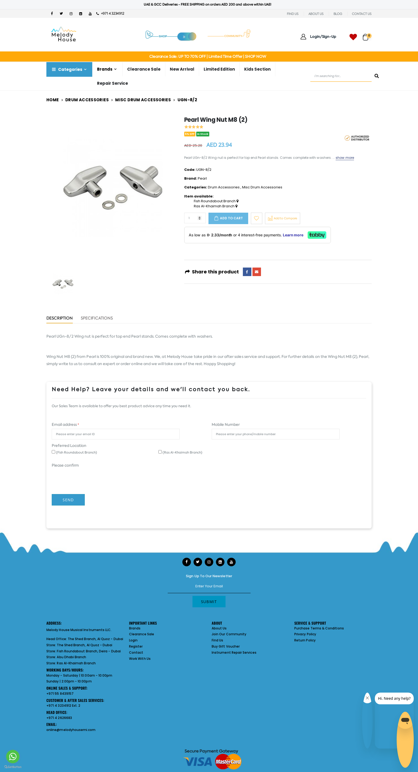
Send (68, 499)
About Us (219, 628)
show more (345, 157)
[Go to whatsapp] (12, 756)
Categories (66, 69)
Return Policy (305, 640)
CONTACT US (362, 14)
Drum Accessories (87, 100)
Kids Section (257, 69)
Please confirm (65, 465)
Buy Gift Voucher (226, 646)
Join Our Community (229, 634)
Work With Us (140, 658)
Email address (65, 424)
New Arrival (182, 69)
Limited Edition (219, 69)
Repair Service (112, 83)
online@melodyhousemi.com (71, 729)
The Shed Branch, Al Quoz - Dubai (95, 639)
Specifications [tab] (97, 318)
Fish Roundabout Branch (216, 201)
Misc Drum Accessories (143, 100)
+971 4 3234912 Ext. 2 (63, 705)
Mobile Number (226, 424)
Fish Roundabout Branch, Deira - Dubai (88, 651)
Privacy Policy (305, 634)
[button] (367, 34)
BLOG (337, 14)
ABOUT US (316, 14)
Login (133, 640)
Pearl (202, 178)
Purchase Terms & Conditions (319, 628)
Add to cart (231, 218)
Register (136, 646)
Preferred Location (69, 445)
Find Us (217, 640)
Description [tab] (59, 318)
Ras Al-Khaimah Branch (215, 206)
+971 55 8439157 (60, 693)
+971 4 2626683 (59, 718)
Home (52, 100)
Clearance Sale (143, 69)
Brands (104, 69)
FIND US (293, 14)
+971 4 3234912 (110, 13)
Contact (136, 652)
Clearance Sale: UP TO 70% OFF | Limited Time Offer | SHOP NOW (207, 56)
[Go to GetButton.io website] (12, 766)
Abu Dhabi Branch (71, 657)
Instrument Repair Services (234, 652)
